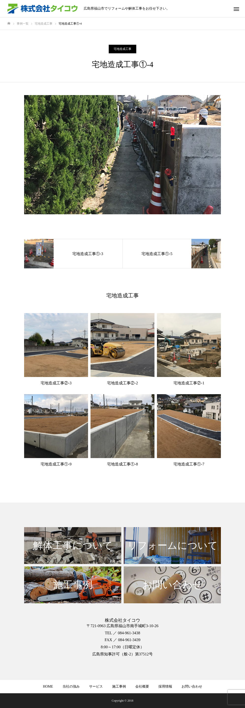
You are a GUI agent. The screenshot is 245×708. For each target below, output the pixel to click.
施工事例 (119, 686)
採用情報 (165, 686)
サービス (96, 686)
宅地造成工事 (122, 49)
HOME (48, 686)
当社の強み (71, 686)
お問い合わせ (192, 686)
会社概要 (142, 686)
